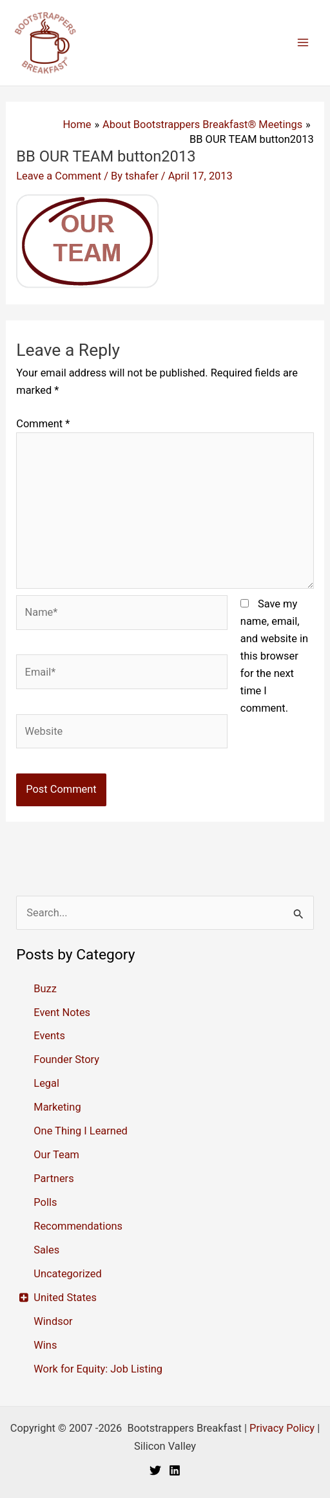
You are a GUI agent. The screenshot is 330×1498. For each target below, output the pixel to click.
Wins (45, 1345)
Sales (46, 1250)
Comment (43, 424)
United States (65, 1297)
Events (49, 1036)
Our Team (56, 1155)
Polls (45, 1202)
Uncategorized (67, 1274)
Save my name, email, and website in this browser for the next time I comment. (274, 656)
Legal (46, 1083)
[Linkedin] (174, 1470)
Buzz (45, 989)
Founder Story (66, 1059)
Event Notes (62, 1012)
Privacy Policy (282, 1428)
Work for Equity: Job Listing (98, 1369)
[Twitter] (155, 1470)
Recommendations (78, 1226)
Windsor (53, 1321)
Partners (53, 1178)
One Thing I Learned (81, 1131)
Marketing (57, 1107)
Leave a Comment (58, 176)
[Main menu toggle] (302, 42)
